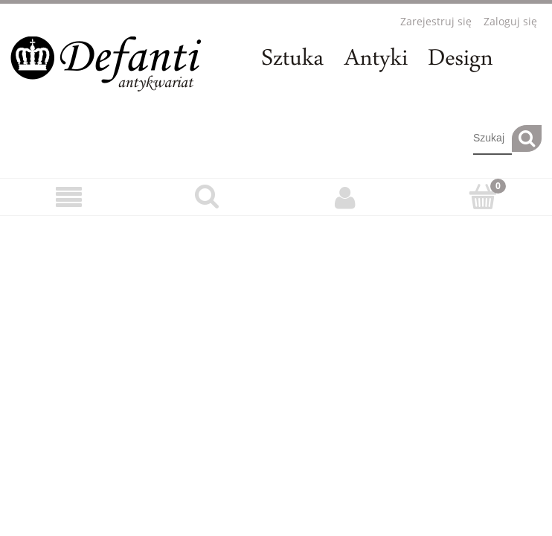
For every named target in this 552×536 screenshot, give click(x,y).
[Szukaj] (527, 138)
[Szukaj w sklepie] (492, 138)
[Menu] (69, 198)
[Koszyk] (483, 196)
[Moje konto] (345, 197)
